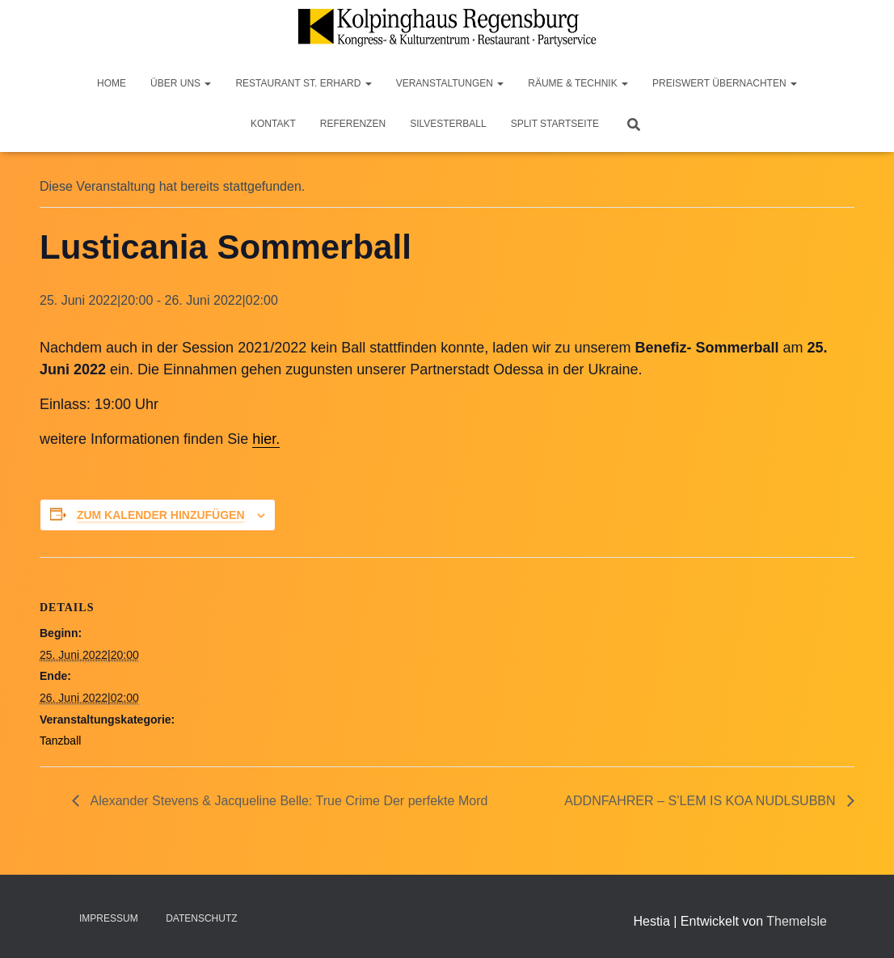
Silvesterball (448, 123)
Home (111, 83)
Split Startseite (555, 123)
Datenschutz (201, 918)
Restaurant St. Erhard (303, 83)
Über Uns (180, 83)
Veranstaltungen (450, 83)
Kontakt (273, 123)
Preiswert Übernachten (724, 83)
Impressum (108, 918)
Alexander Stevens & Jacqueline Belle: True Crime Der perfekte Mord (287, 801)
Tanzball (60, 740)
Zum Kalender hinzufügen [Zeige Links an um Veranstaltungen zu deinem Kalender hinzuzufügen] (161, 515)
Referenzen (353, 123)
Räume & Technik (578, 83)
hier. (266, 439)
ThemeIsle (796, 921)
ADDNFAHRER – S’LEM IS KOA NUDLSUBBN (701, 801)
